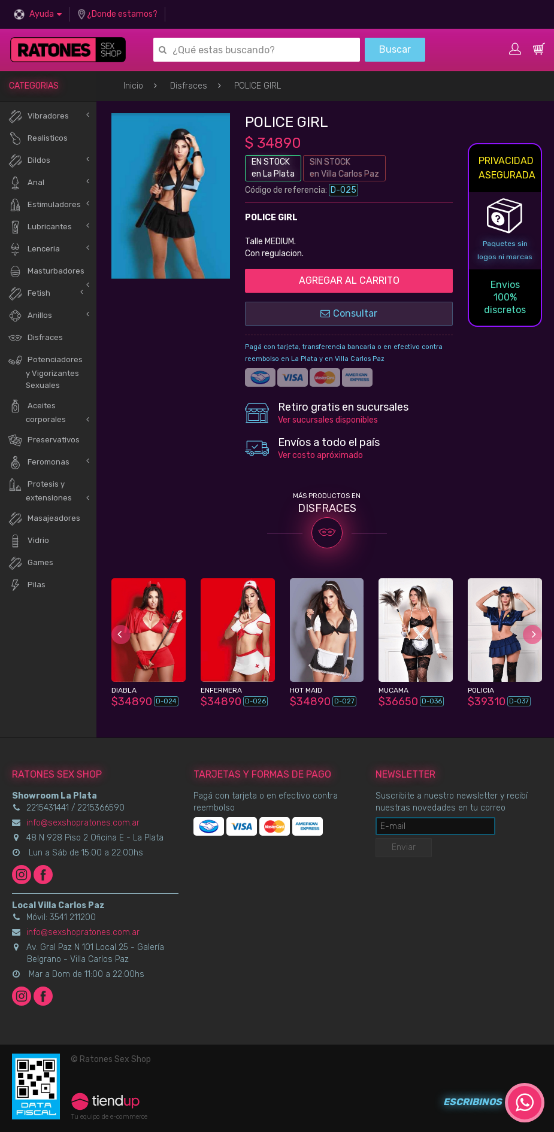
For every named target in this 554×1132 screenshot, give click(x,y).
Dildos (29, 160)
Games (30, 563)
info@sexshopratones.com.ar (83, 823)
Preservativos (44, 440)
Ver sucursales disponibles (328, 420)
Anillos (30, 315)
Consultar (348, 313)
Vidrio (28, 540)
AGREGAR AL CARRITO (349, 280)
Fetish (29, 293)
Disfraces (188, 86)
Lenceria (34, 249)
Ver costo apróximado (320, 455)
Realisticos (38, 138)
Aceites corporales (37, 411)
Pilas (27, 585)
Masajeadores (44, 518)
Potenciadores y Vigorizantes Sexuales (45, 371)
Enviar (404, 847)
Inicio (133, 86)
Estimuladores (44, 205)
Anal (26, 182)
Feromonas (38, 462)
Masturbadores (46, 271)
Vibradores (38, 116)
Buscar (395, 49)
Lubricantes (40, 227)
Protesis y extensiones (40, 489)
